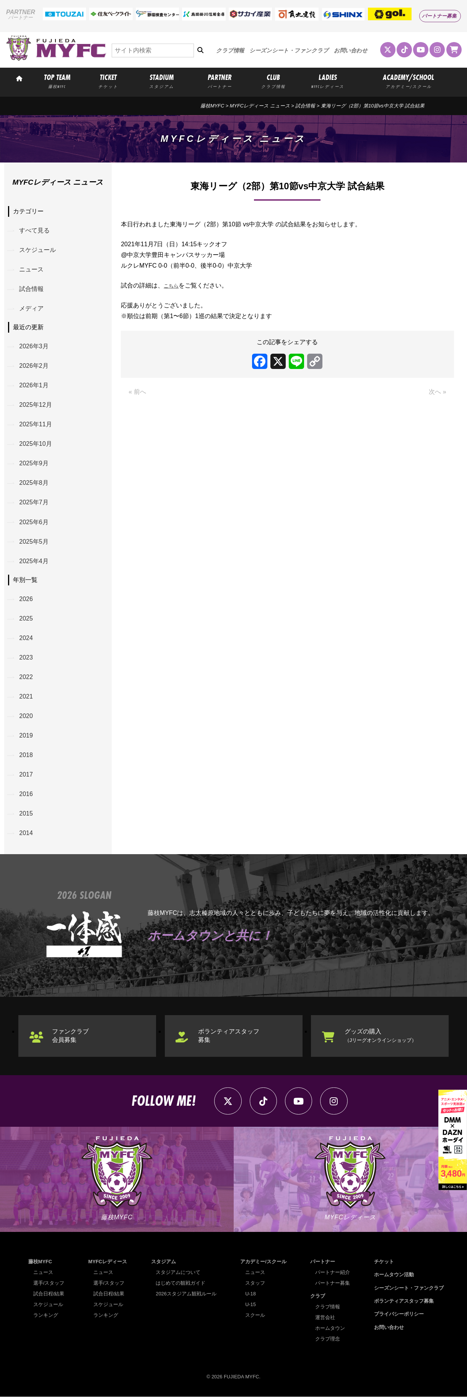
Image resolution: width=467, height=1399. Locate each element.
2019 (26, 737)
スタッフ (255, 1285)
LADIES (327, 80)
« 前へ (137, 391)
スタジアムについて (178, 1274)
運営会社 (325, 1320)
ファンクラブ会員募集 (70, 1037)
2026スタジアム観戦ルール (186, 1296)
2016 (26, 795)
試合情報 (32, 289)
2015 (26, 815)
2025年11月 (36, 425)
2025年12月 (36, 405)
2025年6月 (34, 523)
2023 (26, 658)
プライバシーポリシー (399, 1316)
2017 (26, 776)
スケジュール (38, 250)
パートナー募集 (439, 16)
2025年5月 (34, 542)
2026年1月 (34, 386)
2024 (26, 639)
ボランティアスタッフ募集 (229, 1037)
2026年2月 (34, 366)
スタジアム (163, 1264)
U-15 (250, 1307)
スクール (255, 1317)
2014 (26, 835)
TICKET (108, 80)
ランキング (45, 1317)
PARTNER (220, 80)
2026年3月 (34, 346)
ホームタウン (330, 1330)
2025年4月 (34, 562)
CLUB (273, 80)
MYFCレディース (107, 1264)
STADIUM (161, 80)
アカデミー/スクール (263, 1264)
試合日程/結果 (49, 1296)
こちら (173, 285)
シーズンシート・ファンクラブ (289, 50)
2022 (26, 678)
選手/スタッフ (49, 1285)
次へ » (437, 391)
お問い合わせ (351, 50)
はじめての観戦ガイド (180, 1285)
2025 (26, 619)
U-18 (250, 1296)
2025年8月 (34, 484)
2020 (26, 717)
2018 (26, 756)
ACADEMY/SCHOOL (408, 80)
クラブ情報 (230, 50)
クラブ (318, 1298)
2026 (26, 600)
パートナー (323, 1264)
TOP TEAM (57, 80)
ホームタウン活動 (394, 1277)
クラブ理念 (327, 1341)
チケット (384, 1264)
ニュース (32, 269)
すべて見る (35, 230)
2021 (26, 697)
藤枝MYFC (212, 106)
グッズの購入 (381, 1037)
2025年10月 (36, 444)
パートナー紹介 (332, 1274)
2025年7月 (34, 503)
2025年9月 (34, 464)
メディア (32, 308)
